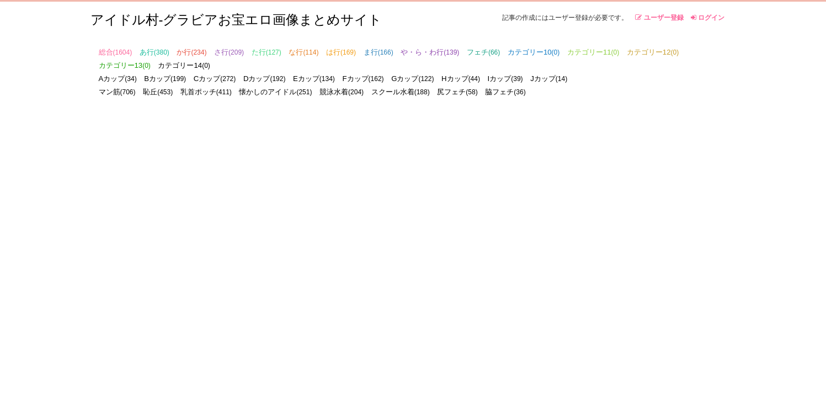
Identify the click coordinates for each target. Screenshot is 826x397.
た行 (266, 52)
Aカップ (118, 78)
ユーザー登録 (659, 18)
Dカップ (264, 78)
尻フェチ (457, 92)
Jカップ (548, 78)
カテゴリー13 (125, 65)
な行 (303, 52)
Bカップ (165, 78)
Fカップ (362, 78)
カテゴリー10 (533, 52)
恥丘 (158, 92)
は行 (341, 52)
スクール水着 (400, 92)
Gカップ (412, 78)
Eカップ (314, 78)
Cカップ (215, 78)
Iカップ (505, 78)
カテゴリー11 (593, 52)
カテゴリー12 (653, 52)
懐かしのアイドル (275, 92)
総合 (115, 52)
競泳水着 (341, 92)
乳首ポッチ (206, 92)
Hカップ (460, 78)
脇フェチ (505, 92)
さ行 (229, 52)
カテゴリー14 (184, 65)
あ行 (154, 52)
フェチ (483, 52)
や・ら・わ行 (430, 52)
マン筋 (117, 92)
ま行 (378, 52)
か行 (191, 52)
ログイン (707, 18)
